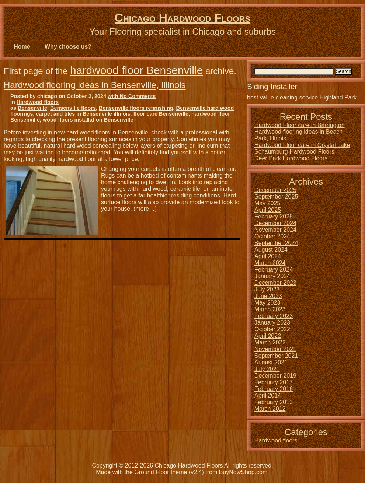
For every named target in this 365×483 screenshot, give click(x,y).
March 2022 (270, 342)
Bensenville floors (73, 108)
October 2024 (272, 236)
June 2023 (268, 296)
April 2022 (267, 336)
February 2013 (273, 402)
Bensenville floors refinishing (136, 108)
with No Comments (132, 96)
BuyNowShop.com (243, 472)
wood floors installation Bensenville (88, 120)
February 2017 (273, 382)
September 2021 (276, 356)
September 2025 (276, 196)
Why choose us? (68, 46)
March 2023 (270, 309)
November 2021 (275, 349)
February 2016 (273, 389)
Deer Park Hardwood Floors (290, 158)
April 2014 (267, 395)
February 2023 (273, 316)
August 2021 (271, 362)
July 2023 (267, 289)
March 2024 (270, 263)
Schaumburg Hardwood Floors (294, 151)
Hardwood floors (38, 102)
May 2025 (267, 203)
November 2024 (275, 230)
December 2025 (275, 190)
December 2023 (275, 283)
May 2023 (267, 303)
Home (22, 46)
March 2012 (270, 409)
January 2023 (272, 322)
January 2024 (272, 276)
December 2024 (275, 223)
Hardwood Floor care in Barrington (299, 125)
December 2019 (275, 375)
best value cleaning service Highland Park (302, 97)
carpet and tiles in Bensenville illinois (83, 114)
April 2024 (267, 256)
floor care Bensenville (160, 114)
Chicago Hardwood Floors (182, 17)
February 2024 (273, 269)
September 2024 (276, 243)
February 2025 (273, 216)
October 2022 (272, 329)
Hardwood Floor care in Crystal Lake (302, 145)
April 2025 (267, 210)
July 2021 (267, 369)
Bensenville (32, 108)
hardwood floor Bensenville (136, 70)
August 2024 (271, 249)
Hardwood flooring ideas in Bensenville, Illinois (95, 85)
